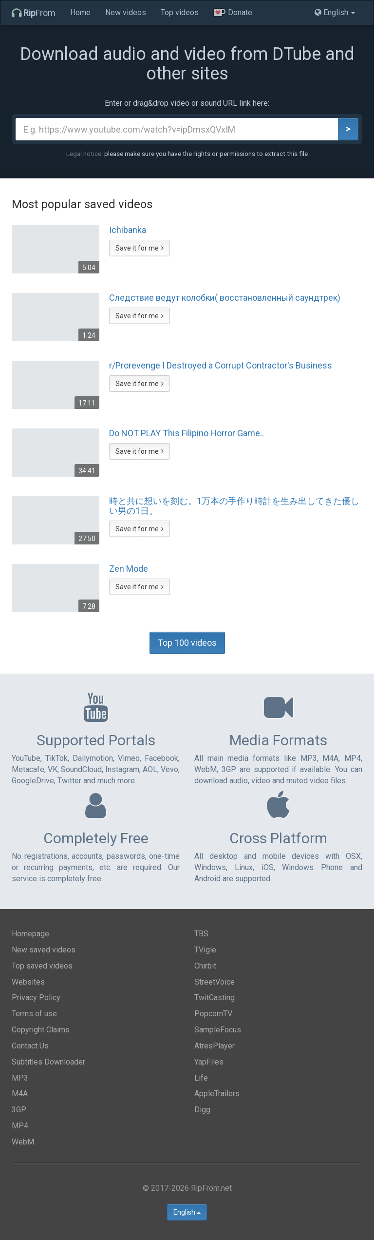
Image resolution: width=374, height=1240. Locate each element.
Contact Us (30, 1045)
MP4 (20, 1125)
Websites (28, 982)
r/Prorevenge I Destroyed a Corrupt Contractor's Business (220, 365)
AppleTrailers (217, 1093)
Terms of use (34, 1013)
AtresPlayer (214, 1045)
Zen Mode (128, 569)
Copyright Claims (41, 1029)
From (34, 13)
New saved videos (43, 949)
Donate (232, 12)
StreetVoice (214, 982)
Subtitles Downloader (48, 1061)
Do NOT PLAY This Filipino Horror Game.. (186, 433)
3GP (19, 1109)
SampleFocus (217, 1029)
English (187, 1212)
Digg (202, 1109)
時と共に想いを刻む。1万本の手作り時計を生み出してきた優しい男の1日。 (234, 506)
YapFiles (209, 1061)
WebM (23, 1141)
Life (201, 1078)
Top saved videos (42, 965)
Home (80, 12)
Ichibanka (127, 230)
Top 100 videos (187, 643)
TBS (201, 933)
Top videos (180, 12)
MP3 (20, 1078)
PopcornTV (213, 1013)
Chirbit (205, 965)
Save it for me (139, 248)
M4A (20, 1093)
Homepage (30, 933)
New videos (125, 12)
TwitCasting (214, 997)
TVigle (205, 949)
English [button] (335, 12)
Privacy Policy (36, 997)
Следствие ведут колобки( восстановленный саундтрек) (224, 298)
